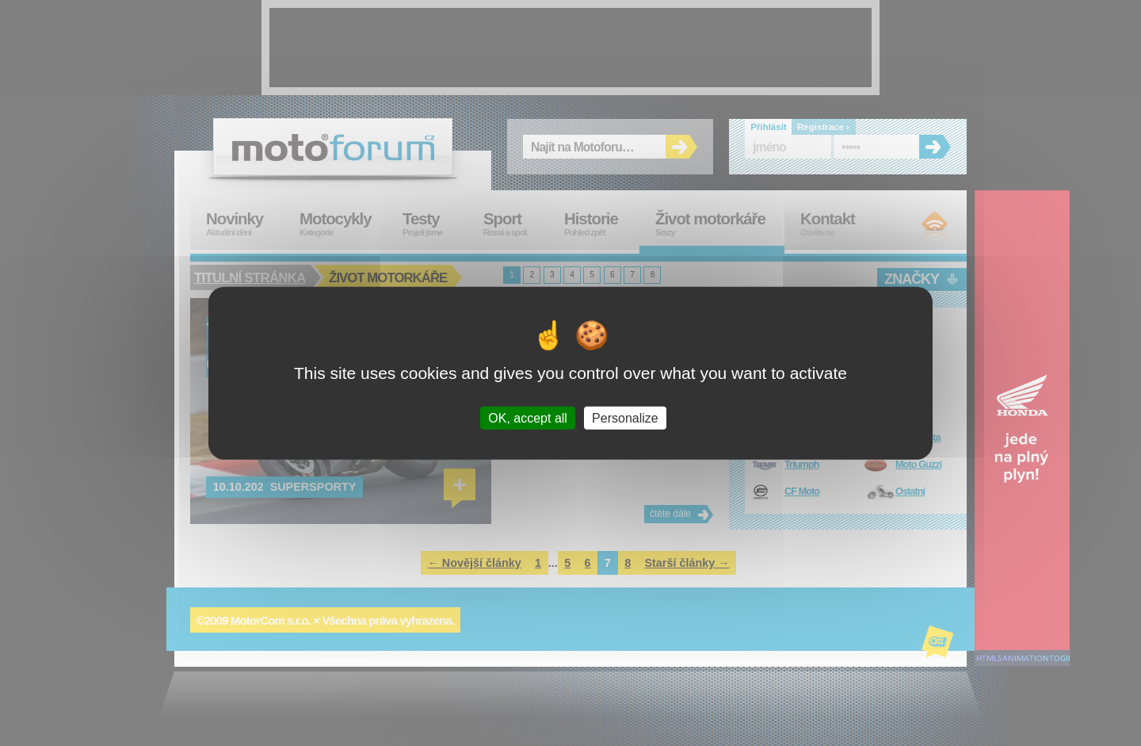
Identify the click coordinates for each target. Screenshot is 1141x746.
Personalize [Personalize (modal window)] (625, 418)
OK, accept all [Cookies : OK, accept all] (527, 418)
